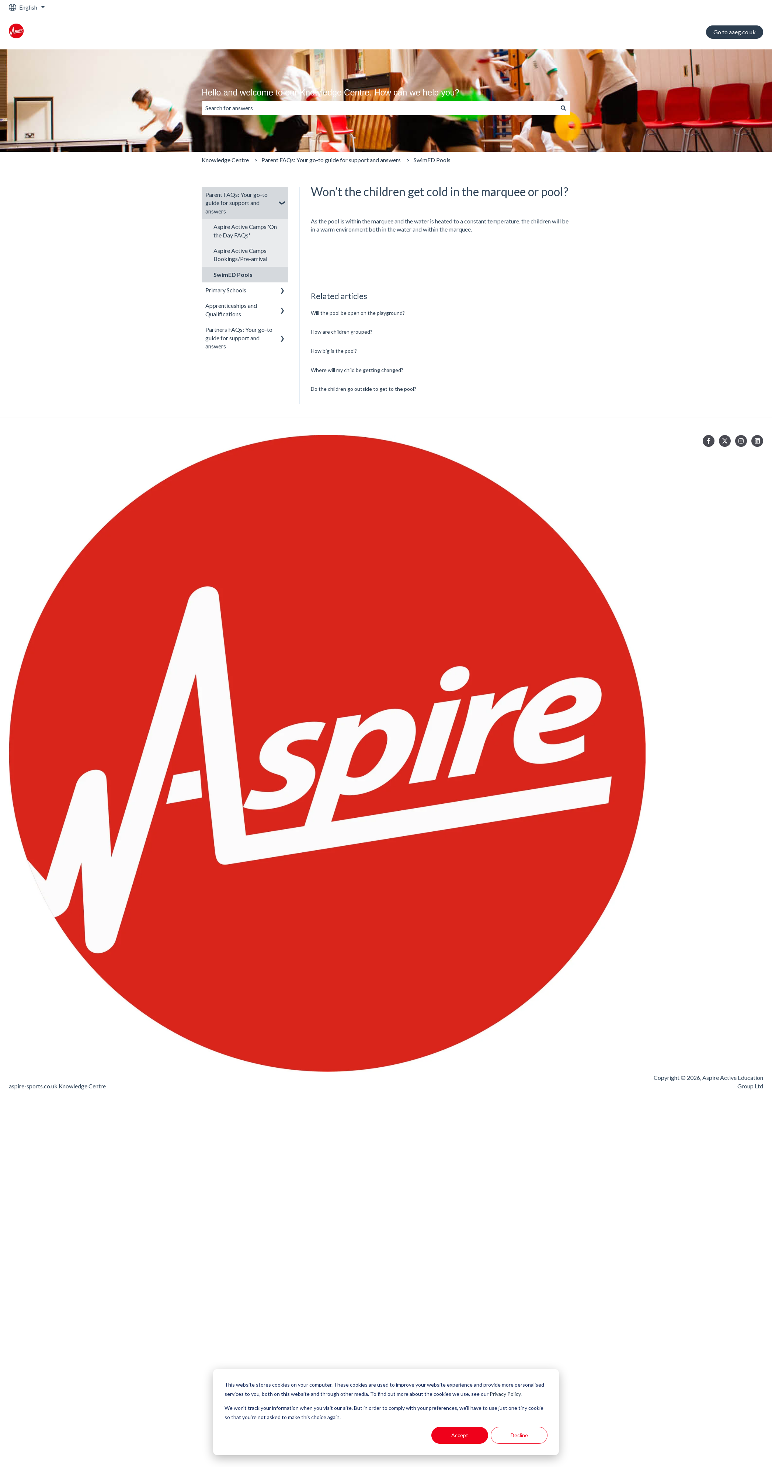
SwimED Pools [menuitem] (233, 274)
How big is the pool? (334, 351)
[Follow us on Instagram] (741, 441)
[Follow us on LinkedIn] (757, 441)
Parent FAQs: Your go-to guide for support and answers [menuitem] (236, 203)
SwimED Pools (432, 159)
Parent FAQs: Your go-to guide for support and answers (331, 159)
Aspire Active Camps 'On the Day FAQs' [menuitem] (245, 230)
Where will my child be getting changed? (357, 370)
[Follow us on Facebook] (708, 441)
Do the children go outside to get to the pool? (363, 389)
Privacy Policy (505, 1394)
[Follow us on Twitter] (725, 441)
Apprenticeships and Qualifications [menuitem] (231, 309)
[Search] (563, 108)
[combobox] (379, 108)
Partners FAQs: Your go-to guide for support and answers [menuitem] (238, 338)
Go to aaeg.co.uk (734, 31)
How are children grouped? (341, 331)
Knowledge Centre (225, 159)
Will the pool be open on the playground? (358, 313)
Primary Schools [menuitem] (225, 289)
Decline (519, 1435)
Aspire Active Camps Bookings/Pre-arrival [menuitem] (240, 254)
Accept (459, 1435)
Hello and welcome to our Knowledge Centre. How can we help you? (330, 92)
